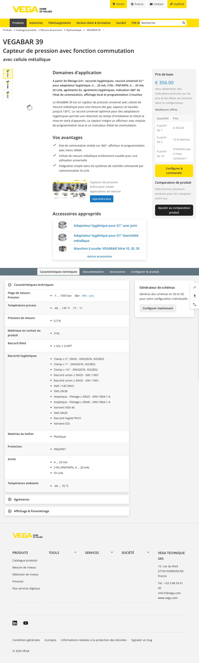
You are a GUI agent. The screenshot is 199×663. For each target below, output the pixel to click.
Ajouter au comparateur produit (174, 210)
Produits (18, 23)
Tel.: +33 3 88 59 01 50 (170, 585)
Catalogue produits (24, 560)
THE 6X (136, 23)
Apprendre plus (101, 199)
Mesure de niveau (24, 567)
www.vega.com (167, 597)
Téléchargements (59, 23)
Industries (36, 23)
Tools (54, 552)
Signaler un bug (141, 639)
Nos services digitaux (26, 588)
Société (121, 23)
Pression (18, 581)
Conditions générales (26, 639)
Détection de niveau (25, 574)
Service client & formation (93, 23)
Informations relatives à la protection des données (94, 639)
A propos (50, 639)
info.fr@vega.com (169, 592)
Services (92, 552)
